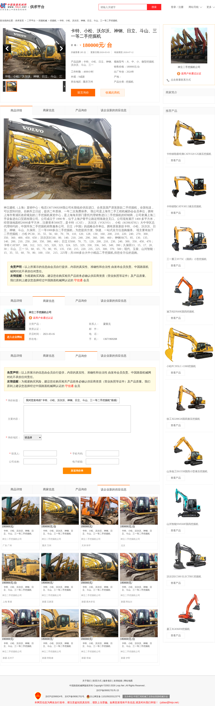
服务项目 (107, 680)
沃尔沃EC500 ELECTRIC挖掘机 (184, 576)
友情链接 (118, 680)
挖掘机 (53, 20)
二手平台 (31, 20)
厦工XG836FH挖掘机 (178, 629)
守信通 (78, 280)
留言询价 (83, 92)
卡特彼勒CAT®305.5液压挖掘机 (184, 206)
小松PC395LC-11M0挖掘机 (181, 366)
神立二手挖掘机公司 (40, 312)
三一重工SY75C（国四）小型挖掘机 (187, 259)
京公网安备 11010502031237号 (103, 696)
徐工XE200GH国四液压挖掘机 (183, 419)
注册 (180, 7)
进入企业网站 (14, 337)
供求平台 (37, 7)
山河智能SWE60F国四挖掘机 (182, 524)
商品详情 (16, 110)
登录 (173, 7)
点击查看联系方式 (181, 79)
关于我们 (86, 680)
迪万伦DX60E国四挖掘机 (180, 311)
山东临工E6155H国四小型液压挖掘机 (187, 471)
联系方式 (97, 680)
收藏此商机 (113, 92)
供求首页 (19, 20)
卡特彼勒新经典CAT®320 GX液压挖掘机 (189, 154)
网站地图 (128, 680)
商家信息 (48, 110)
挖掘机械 (43, 20)
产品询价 (81, 110)
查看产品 (176, 160)
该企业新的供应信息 (113, 110)
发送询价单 (77, 470)
